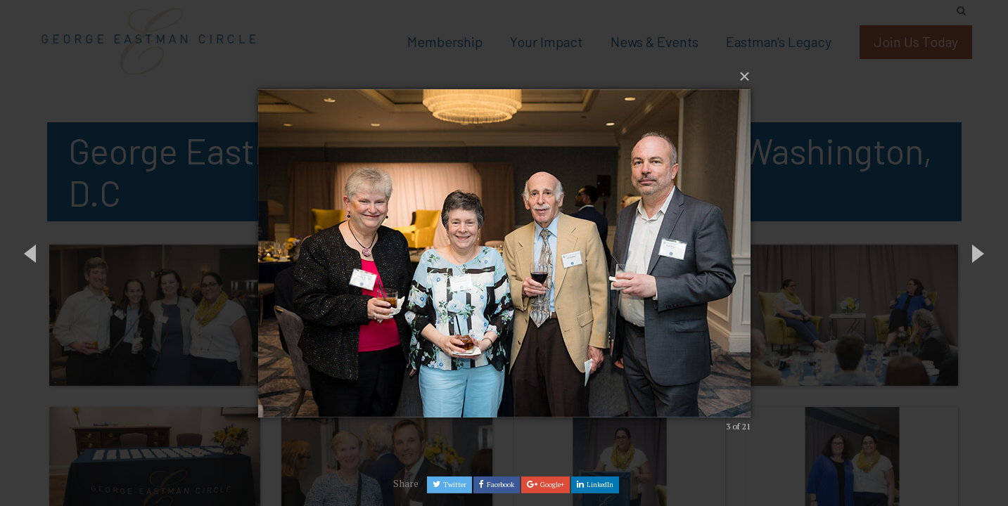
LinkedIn (595, 484)
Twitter (449, 484)
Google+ (545, 484)
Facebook (496, 484)
